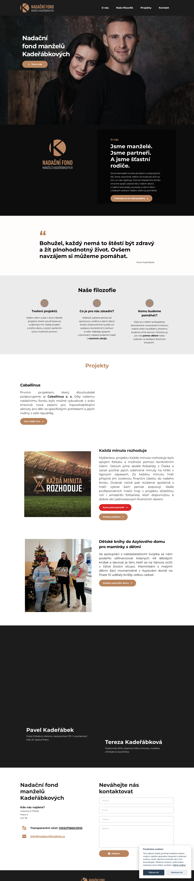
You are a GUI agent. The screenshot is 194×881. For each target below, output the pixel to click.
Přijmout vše (154, 872)
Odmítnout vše (177, 872)
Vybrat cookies (179, 865)
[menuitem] (105, 8)
